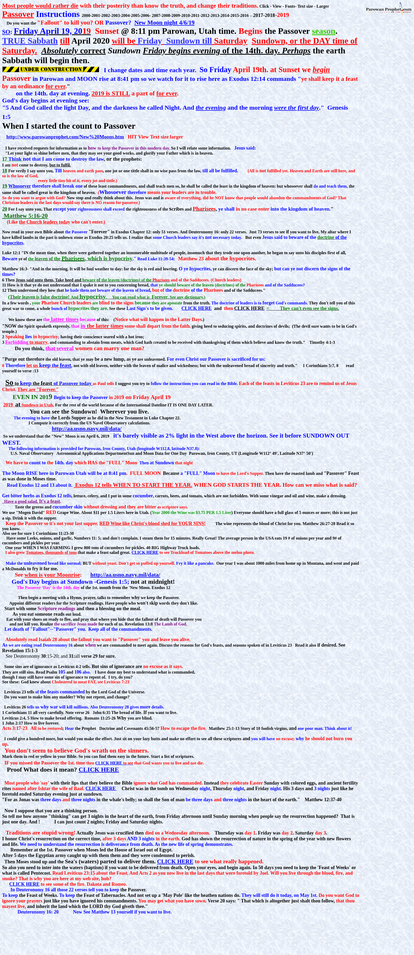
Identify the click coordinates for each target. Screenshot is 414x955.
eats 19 (281, 538)
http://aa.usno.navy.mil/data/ (87, 428)
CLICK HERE (196, 308)
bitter (16, 495)
